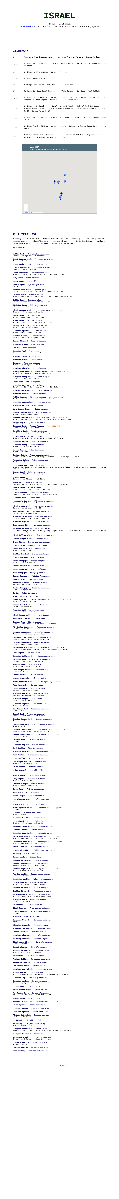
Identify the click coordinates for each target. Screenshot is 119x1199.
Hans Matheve (27, 29)
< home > (64, 1195)
